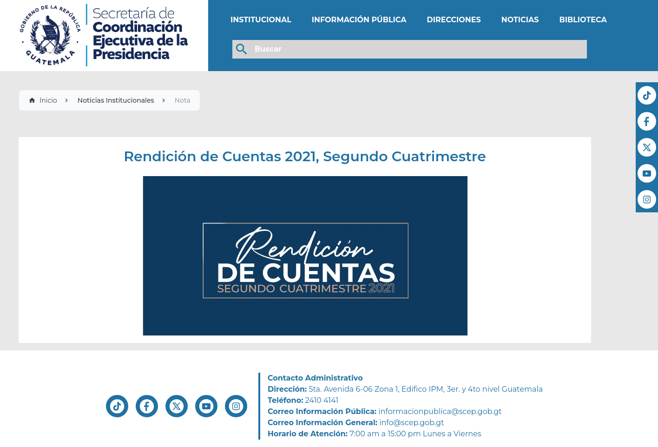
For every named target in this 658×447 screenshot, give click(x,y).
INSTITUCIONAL (260, 19)
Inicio (42, 100)
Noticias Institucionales (116, 100)
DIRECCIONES (453, 19)
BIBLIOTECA (582, 19)
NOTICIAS (520, 19)
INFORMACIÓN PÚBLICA (359, 19)
